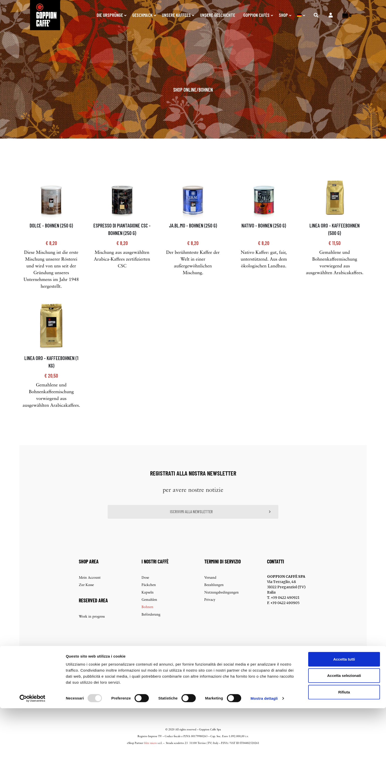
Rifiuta (344, 744)
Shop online (185, 97)
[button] (193, 519)
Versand (210, 586)
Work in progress (92, 625)
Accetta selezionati (344, 728)
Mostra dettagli (264, 751)
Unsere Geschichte (217, 15)
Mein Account (90, 586)
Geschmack (142, 15)
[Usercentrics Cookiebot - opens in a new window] (32, 751)
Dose (145, 586)
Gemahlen (149, 608)
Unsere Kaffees (176, 15)
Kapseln (148, 601)
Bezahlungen (214, 593)
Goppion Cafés (256, 15)
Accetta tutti (344, 712)
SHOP (283, 15)
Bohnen (206, 97)
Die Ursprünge (110, 15)
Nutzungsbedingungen (221, 601)
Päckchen (149, 593)
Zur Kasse (86, 593)
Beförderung (151, 623)
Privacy (209, 608)
